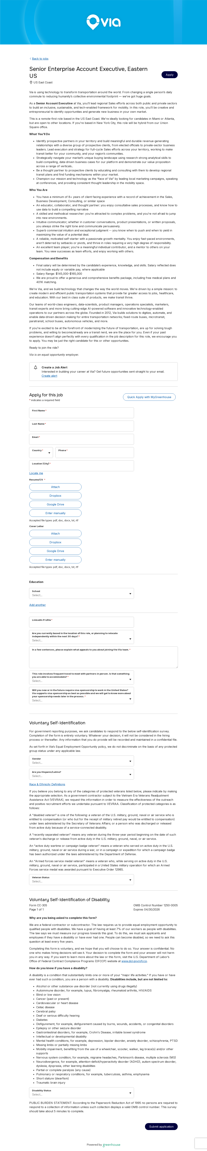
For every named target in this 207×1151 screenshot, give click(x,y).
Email (36, 437)
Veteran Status (40, 877)
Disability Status (41, 1090)
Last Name (39, 423)
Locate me (36, 473)
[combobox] (32, 454)
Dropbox (55, 495)
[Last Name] (81, 428)
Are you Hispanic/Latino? (46, 772)
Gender (36, 758)
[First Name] (81, 415)
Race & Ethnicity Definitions (47, 784)
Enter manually (55, 513)
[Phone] (95, 455)
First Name (39, 410)
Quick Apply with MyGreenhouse (149, 397)
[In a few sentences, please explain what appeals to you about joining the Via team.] (103, 660)
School (36, 591)
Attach (55, 487)
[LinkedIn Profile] (81, 624)
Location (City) (41, 463)
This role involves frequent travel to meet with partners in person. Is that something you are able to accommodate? (80, 675)
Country (37, 450)
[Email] (81, 442)
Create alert (49, 376)
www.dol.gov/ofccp (134, 961)
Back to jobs (38, 58)
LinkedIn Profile (42, 620)
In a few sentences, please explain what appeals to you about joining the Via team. (81, 649)
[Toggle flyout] (49, 453)
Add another (37, 605)
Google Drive (55, 504)
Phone (63, 450)
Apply (170, 74)
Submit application (161, 1126)
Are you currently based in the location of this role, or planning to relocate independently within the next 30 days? (75, 635)
